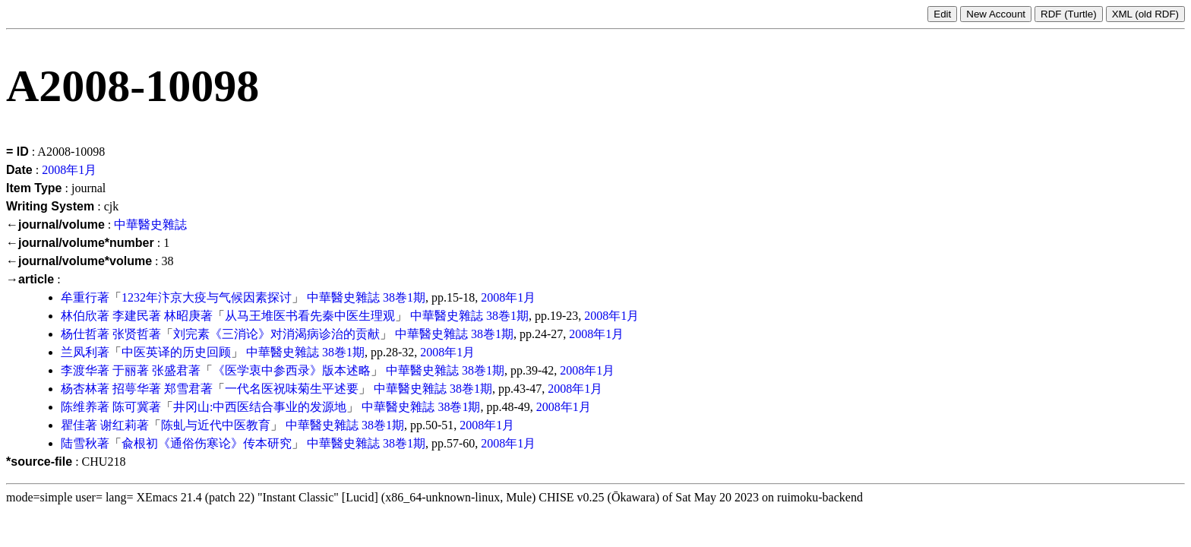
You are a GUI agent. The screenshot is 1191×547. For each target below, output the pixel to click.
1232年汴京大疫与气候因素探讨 (207, 297)
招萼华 (130, 388)
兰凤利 (79, 352)
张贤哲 (130, 333)
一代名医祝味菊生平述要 (292, 388)
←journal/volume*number (80, 242)
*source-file (39, 461)
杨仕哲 (79, 333)
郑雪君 (182, 388)
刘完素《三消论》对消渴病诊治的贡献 (276, 333)
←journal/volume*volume (79, 261)
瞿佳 (73, 425)
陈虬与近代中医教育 (215, 425)
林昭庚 (182, 315)
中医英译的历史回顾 (176, 352)
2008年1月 (69, 169)
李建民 (130, 315)
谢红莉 (118, 425)
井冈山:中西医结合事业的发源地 (259, 406)
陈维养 (79, 406)
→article (30, 279)
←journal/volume (55, 224)
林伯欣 (79, 315)
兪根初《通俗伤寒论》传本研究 (207, 443)
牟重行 (79, 297)
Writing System (50, 206)
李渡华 (79, 370)
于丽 (124, 370)
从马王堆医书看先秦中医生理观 (310, 315)
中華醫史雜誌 (150, 224)
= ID (17, 151)
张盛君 (170, 370)
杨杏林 (79, 388)
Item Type (34, 188)
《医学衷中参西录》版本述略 (292, 370)
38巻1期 (404, 297)
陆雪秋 (79, 443)
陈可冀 (130, 406)
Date (19, 169)
